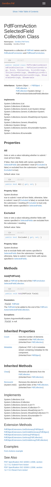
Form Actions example (13, 451)
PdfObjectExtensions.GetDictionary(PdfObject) (23, 429)
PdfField (30, 50)
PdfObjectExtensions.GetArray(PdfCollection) (23, 437)
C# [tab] (9, 60)
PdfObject (35, 85)
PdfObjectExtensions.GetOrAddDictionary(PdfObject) (26, 432)
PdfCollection (21, 88)
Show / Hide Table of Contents (25, 12)
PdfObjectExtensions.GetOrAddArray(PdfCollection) (26, 440)
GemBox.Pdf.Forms (22, 42)
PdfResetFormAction (35, 53)
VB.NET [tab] (20, 60)
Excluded (41, 165)
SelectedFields (10, 165)
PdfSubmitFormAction (13, 53)
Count (6, 337)
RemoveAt (8, 382)
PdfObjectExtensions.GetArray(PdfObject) (22, 435)
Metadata (8, 347)
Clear (6, 372)
